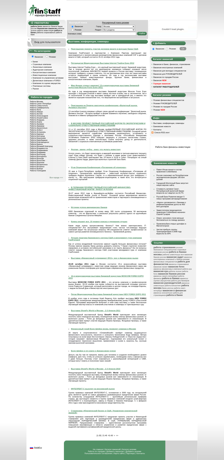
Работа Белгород (37, 136)
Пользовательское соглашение (98, 453)
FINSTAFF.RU (40, 23)
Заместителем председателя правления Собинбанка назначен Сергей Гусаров (170, 212)
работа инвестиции (45, 30)
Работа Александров (39, 116)
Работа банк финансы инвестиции (172, 147)
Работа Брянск (36, 144)
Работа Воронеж (37, 162)
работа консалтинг (173, 285)
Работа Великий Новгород (41, 146)
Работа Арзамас (37, 124)
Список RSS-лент (162, 133)
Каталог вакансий (113, 449)
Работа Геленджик (38, 171)
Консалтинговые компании (44, 72)
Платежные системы (42, 86)
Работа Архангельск (38, 128)
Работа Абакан (36, 112)
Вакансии (159, 80)
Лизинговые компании (42, 67)
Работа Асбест (36, 130)
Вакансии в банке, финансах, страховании (171, 64)
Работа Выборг (36, 169)
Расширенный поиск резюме (115, 22)
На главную (98, 449)
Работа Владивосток (39, 148)
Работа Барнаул (37, 134)
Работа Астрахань (38, 132)
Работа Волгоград (38, 154)
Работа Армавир (37, 126)
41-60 (110, 435)
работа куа (187, 269)
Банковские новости (162, 126)
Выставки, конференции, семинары (168, 123)
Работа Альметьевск (39, 118)
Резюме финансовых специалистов (168, 100)
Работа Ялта (35, 110)
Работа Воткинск (37, 167)
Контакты (157, 130)
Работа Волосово (37, 160)
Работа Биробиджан (38, 140)
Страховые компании (42, 64)
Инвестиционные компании (44, 75)
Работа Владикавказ (39, 150)
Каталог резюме (129, 449)
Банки (35, 62)
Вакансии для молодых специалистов (169, 71)
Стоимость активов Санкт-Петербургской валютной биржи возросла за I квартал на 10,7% (170, 191)
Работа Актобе (36, 114)
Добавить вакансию (115, 451)
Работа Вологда (37, 158)
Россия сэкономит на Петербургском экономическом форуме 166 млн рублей (172, 177)
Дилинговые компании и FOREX (47, 81)
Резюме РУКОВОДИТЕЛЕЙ (165, 103)
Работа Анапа (36, 122)
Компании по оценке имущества (47, 83)
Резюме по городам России (165, 107)
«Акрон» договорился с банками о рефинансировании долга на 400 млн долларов (171, 204)
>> (117, 435)
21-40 (104, 435)
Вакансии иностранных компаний (167, 68)
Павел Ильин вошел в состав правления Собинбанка (169, 171)
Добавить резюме (133, 451)
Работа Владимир (38, 152)
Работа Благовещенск (39, 142)
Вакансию (160, 49)
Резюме (78, 30)
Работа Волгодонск (38, 156)
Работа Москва (36, 102)
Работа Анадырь (37, 120)
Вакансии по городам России (165, 77)
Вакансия (79, 26)
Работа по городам (96, 451)
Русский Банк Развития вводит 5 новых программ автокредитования (171, 198)
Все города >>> (56, 178)
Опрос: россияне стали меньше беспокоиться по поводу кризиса (170, 219)
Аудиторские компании (43, 70)
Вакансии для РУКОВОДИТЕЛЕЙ (167, 74)
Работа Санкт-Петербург (40, 104)
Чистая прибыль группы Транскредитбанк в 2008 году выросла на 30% (168, 231)
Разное (36, 89)
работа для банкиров (180, 281)
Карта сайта (119, 453)
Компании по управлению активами (48, 78)
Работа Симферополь (39, 108)
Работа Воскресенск (38, 164)
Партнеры (130, 453)
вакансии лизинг (160, 267)
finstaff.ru (38, 447)
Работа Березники (38, 138)
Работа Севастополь (39, 106)
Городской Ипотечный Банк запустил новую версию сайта (172, 184)
